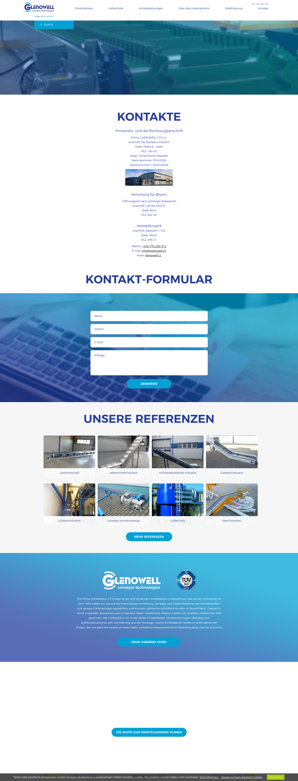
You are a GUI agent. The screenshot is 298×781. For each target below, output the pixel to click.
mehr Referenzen (149, 537)
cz (252, 3)
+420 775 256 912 (154, 246)
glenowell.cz (153, 255)
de (257, 3)
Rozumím (275, 777)
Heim (37, 16)
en (262, 3)
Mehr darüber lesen (149, 642)
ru (267, 3)
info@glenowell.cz (154, 251)
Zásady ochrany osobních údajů (241, 777)
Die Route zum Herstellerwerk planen (149, 732)
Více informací (209, 777)
